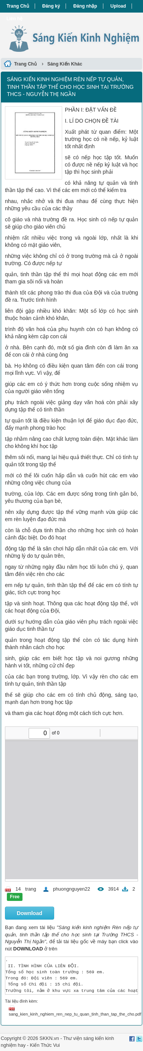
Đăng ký (51, 6)
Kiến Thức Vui (45, 1045)
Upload (118, 6)
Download (29, 913)
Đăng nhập (85, 6)
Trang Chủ (17, 6)
